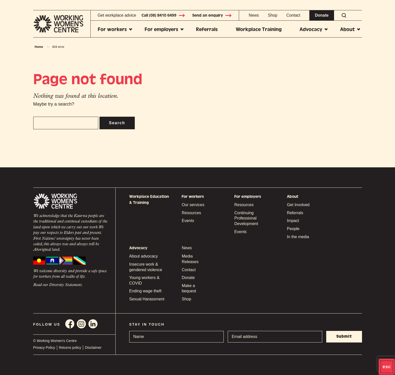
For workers (112, 29)
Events (188, 220)
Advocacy (311, 29)
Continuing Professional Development (246, 218)
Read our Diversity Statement (57, 285)
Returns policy (70, 348)
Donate (321, 15)
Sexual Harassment (146, 299)
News (254, 15)
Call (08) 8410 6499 (163, 15)
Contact (293, 15)
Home (39, 47)
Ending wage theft (145, 291)
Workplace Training (259, 29)
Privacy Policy (44, 348)
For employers (161, 29)
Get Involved (298, 205)
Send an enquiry (212, 15)
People (293, 229)
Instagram (81, 323)
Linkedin (92, 323)
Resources (191, 213)
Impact (293, 220)
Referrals (207, 29)
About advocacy (143, 256)
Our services (193, 205)
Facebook (69, 323)
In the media (298, 237)
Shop (272, 15)
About (347, 29)
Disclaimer (93, 348)
